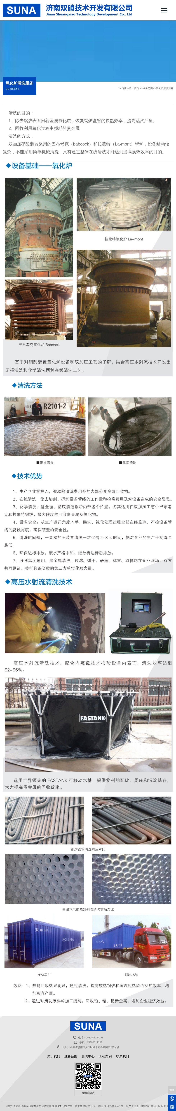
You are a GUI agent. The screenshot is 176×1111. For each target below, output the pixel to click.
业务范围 (148, 88)
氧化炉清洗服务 (164, 88)
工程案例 (105, 1056)
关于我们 (53, 1056)
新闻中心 (88, 1056)
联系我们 (122, 1056)
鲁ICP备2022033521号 (110, 1106)
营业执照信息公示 (85, 1106)
